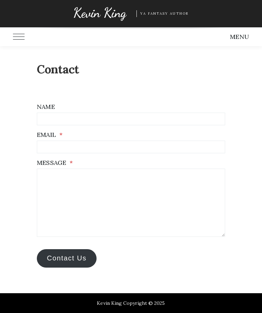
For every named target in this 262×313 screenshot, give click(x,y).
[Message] (131, 203)
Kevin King (99, 13)
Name (46, 107)
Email (49, 135)
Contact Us (66, 258)
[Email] (131, 147)
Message (54, 163)
